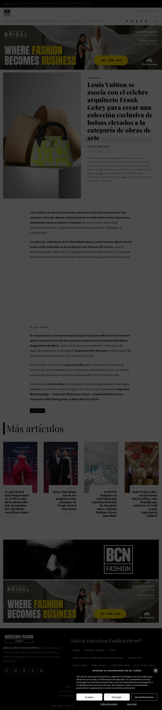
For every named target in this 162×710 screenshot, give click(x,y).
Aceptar (89, 697)
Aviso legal (132, 704)
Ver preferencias (144, 697)
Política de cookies (108, 704)
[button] (155, 670)
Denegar (117, 697)
